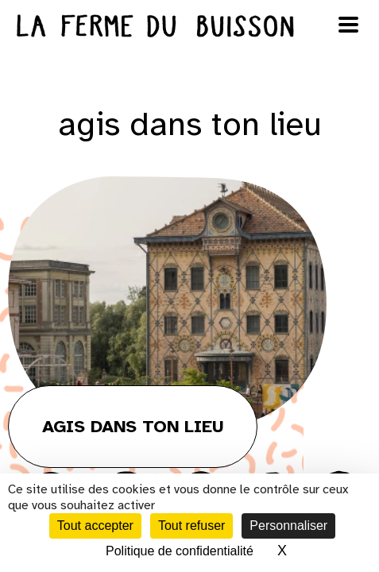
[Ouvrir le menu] (349, 24)
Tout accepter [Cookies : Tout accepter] (95, 525)
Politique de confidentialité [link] (179, 551)
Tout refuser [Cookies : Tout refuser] (191, 525)
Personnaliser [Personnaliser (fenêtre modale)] (288, 525)
